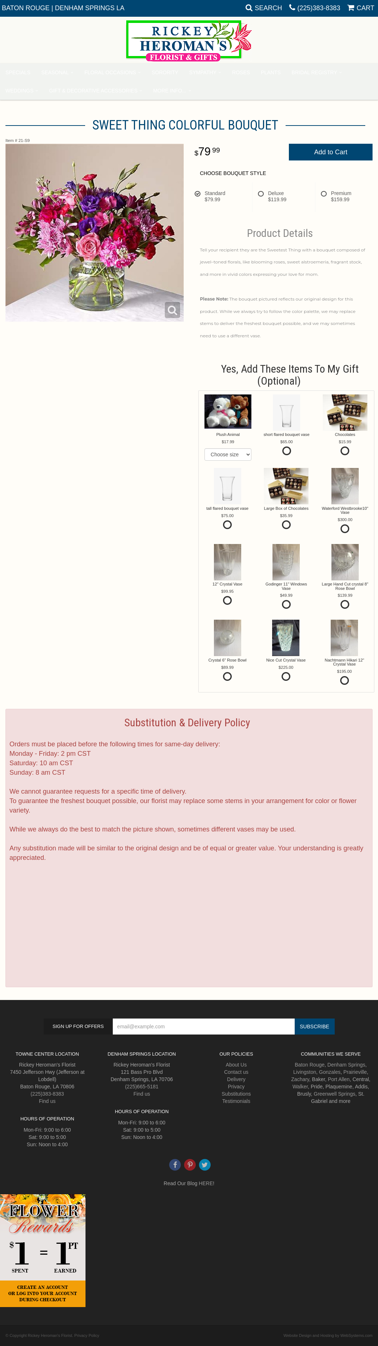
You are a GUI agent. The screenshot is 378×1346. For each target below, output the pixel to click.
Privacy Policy (86, 1335)
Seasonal (54, 72)
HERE (206, 1183)
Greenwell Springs (334, 1094)
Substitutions (236, 1094)
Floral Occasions (110, 72)
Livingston (304, 1072)
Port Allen (339, 1079)
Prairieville (355, 1072)
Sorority (165, 72)
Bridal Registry (314, 72)
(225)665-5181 (142, 1086)
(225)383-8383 (318, 8)
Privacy (236, 1086)
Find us (47, 1101)
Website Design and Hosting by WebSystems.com (328, 1335)
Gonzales (330, 1072)
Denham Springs (346, 1065)
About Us (236, 1065)
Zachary (300, 1079)
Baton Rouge (310, 1065)
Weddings (19, 91)
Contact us (236, 1072)
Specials (17, 72)
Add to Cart (330, 152)
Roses (241, 72)
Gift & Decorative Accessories (93, 91)
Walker (300, 1086)
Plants (270, 72)
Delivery (236, 1079)
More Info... (169, 91)
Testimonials (236, 1101)
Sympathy (202, 72)
